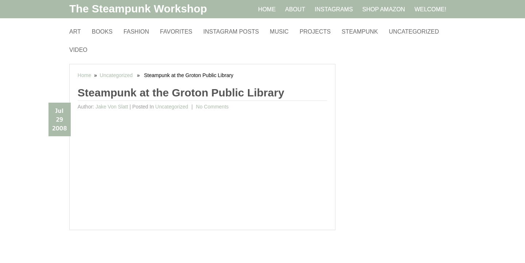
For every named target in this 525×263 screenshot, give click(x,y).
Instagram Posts (231, 31)
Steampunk (360, 31)
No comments (212, 107)
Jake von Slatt (112, 107)
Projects (315, 31)
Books (102, 31)
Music (279, 31)
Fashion (136, 31)
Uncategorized (414, 31)
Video (78, 50)
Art (75, 31)
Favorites (176, 31)
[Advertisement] (202, 168)
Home (84, 75)
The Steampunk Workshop (138, 9)
